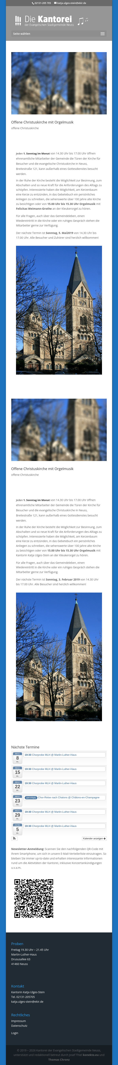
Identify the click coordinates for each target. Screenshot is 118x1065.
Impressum (18, 1021)
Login (14, 1033)
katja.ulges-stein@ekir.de (27, 1001)
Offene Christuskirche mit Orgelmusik (42, 122)
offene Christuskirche (25, 128)
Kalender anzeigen (94, 838)
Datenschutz (19, 1026)
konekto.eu (91, 1055)
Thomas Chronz (59, 1059)
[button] (14, 839)
